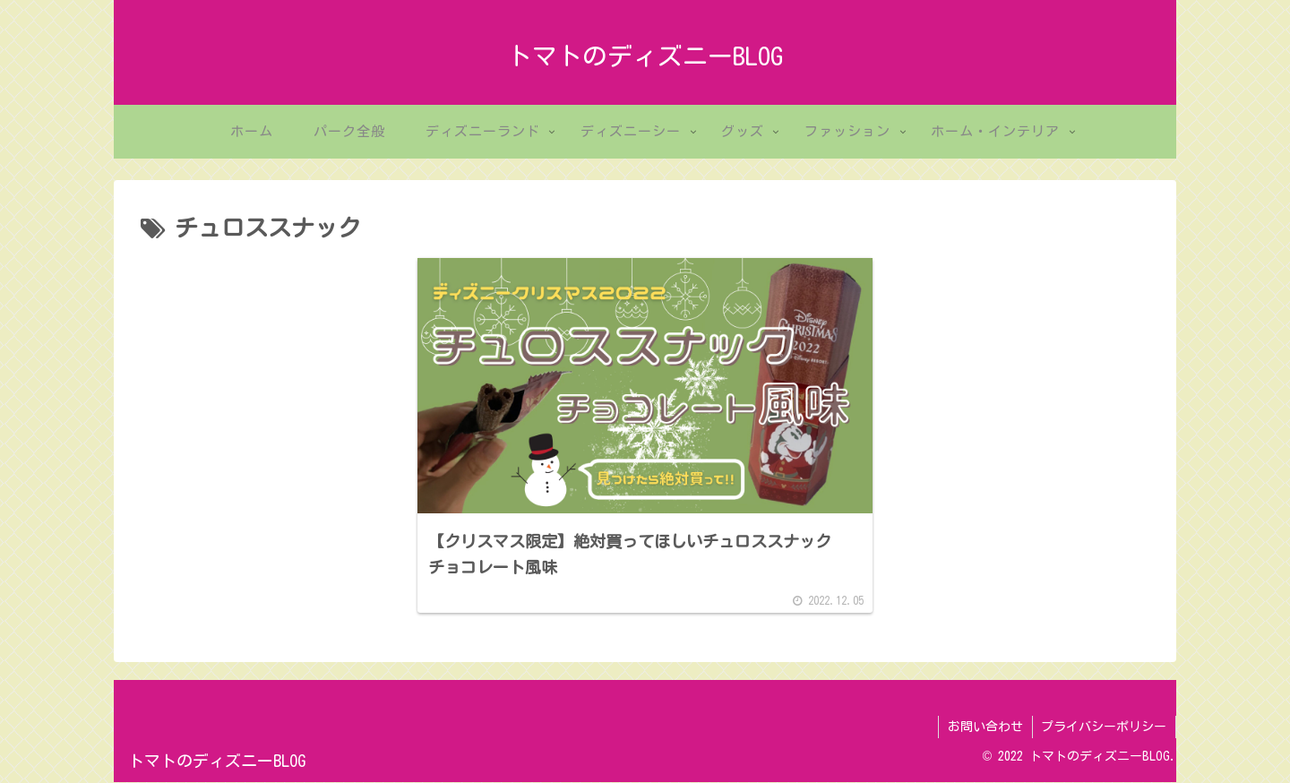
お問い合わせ (984, 727)
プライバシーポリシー (1103, 727)
